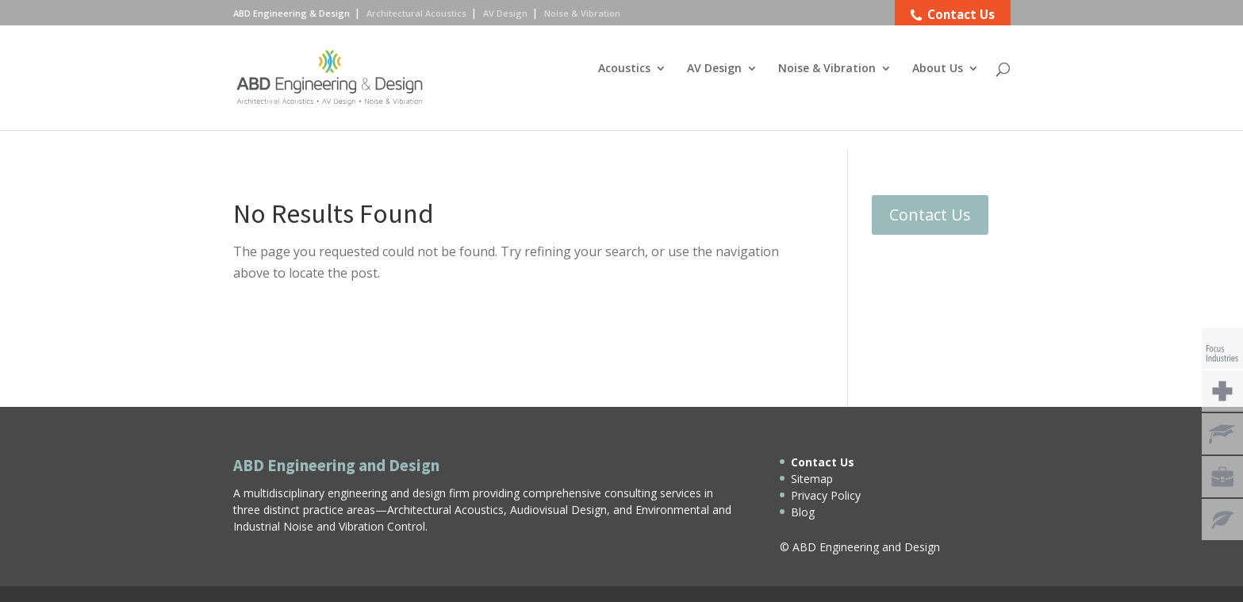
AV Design (714, 88)
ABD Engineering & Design (291, 13)
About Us (937, 88)
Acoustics (624, 88)
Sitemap (812, 478)
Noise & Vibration (827, 88)
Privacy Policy (826, 495)
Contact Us (930, 214)
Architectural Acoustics (416, 13)
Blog (803, 512)
